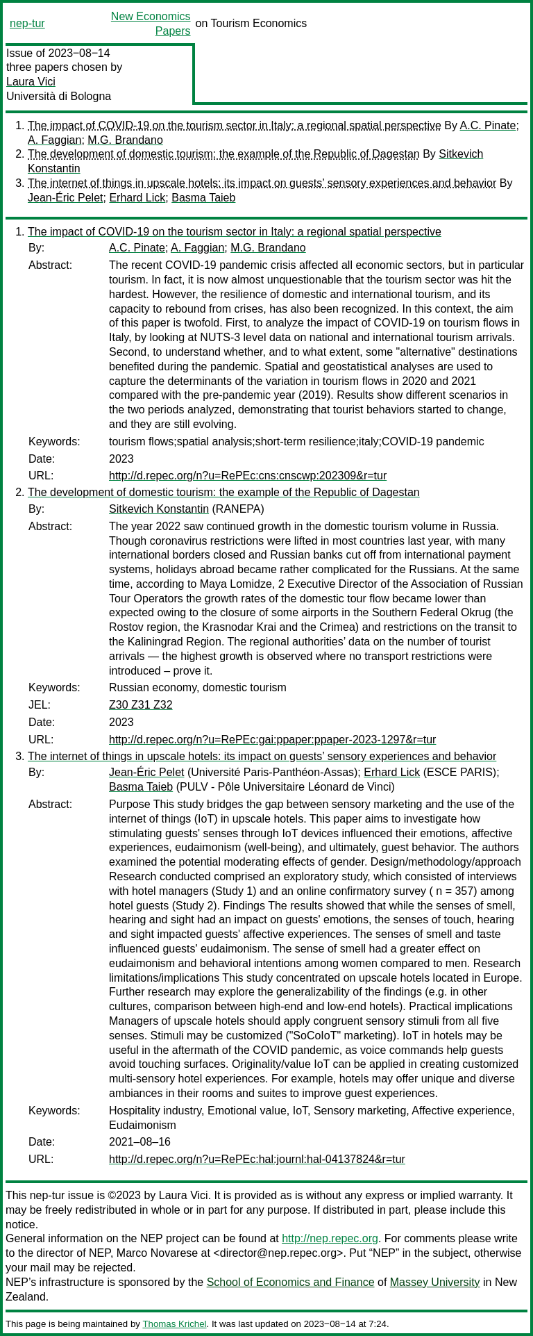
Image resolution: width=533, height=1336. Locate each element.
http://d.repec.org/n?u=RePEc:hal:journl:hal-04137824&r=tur (257, 1159)
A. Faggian (54, 140)
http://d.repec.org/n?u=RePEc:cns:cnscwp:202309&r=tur (248, 475)
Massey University (435, 1282)
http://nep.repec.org (330, 1238)
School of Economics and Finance (291, 1282)
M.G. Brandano (125, 140)
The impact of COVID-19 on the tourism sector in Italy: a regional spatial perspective (234, 125)
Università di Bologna (58, 96)
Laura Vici (31, 82)
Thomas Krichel (174, 1324)
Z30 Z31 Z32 (141, 705)
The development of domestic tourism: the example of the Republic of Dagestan (224, 154)
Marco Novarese (157, 1253)
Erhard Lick (137, 198)
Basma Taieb (203, 198)
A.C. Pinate (488, 125)
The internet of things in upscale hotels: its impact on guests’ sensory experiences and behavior (262, 183)
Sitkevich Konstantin (159, 509)
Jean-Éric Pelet (65, 198)
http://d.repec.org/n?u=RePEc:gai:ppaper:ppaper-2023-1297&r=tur (272, 739)
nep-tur (27, 23)
